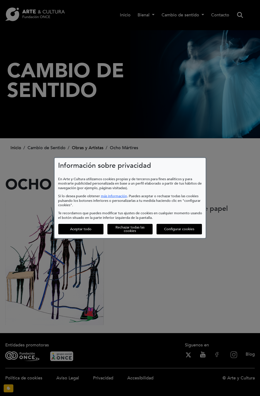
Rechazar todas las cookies (130, 229)
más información (114, 196)
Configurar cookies (183, 229)
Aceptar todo (80, 229)
